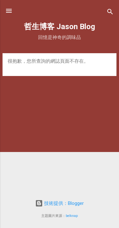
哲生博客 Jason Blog (59, 26)
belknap (72, 216)
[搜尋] (110, 12)
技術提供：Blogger (59, 203)
